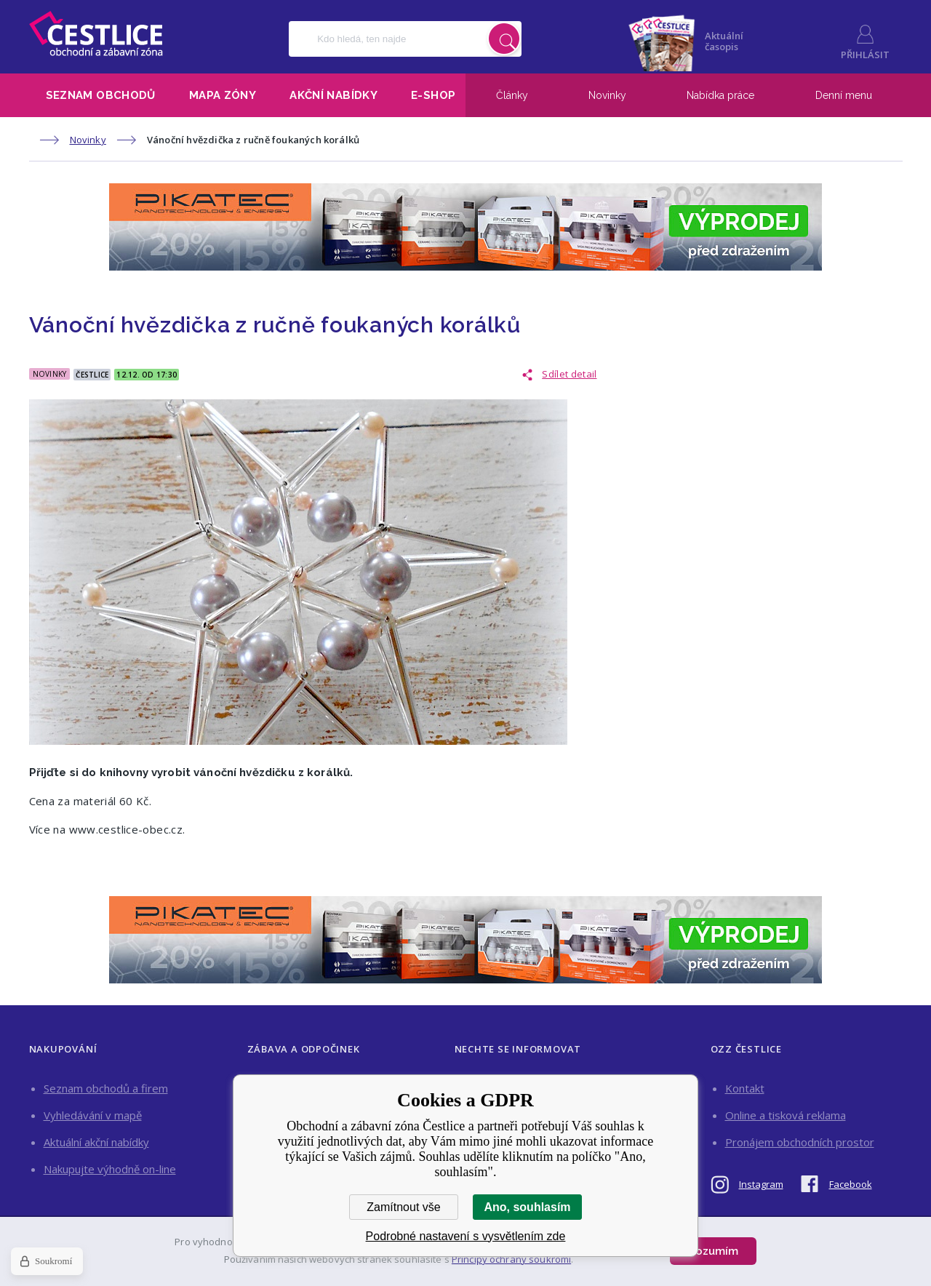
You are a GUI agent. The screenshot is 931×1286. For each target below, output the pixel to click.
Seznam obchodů (101, 95)
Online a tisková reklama (785, 1115)
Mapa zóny (222, 95)
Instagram (761, 1184)
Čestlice (92, 375)
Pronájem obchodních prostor (799, 1142)
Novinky (607, 95)
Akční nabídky (333, 95)
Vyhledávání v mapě (93, 1115)
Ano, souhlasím (527, 1207)
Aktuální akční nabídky (96, 1142)
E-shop (433, 95)
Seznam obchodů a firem (106, 1088)
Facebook (850, 1184)
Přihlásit (865, 54)
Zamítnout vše (403, 1207)
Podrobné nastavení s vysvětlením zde (466, 1236)
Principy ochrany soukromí (511, 1259)
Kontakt (744, 1088)
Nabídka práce (720, 95)
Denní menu (843, 95)
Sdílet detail (569, 373)
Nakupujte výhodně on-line (110, 1169)
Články (512, 95)
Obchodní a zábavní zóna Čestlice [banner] (96, 33)
